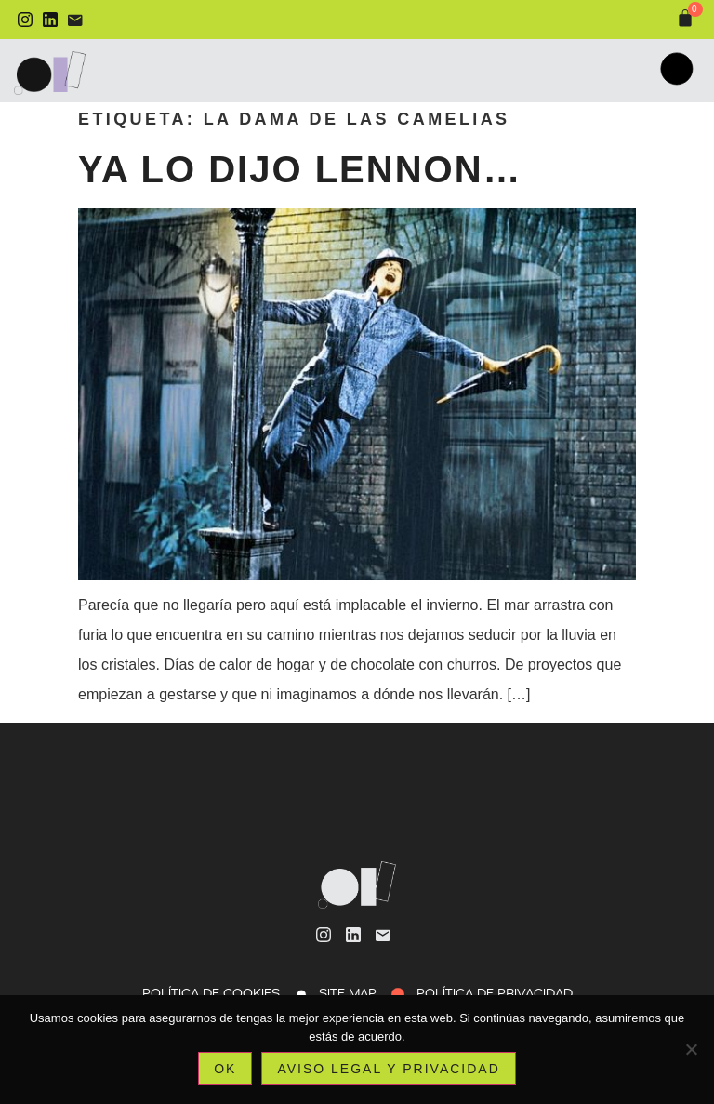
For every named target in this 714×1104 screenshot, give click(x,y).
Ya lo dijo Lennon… (300, 169)
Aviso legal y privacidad (388, 1068)
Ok (225, 1068)
